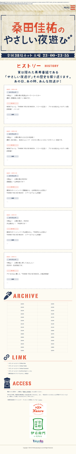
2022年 (22, 310)
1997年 (52, 350)
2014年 (22, 324)
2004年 (22, 340)
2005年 (52, 337)
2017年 (52, 317)
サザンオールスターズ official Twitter (17, 366)
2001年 (52, 344)
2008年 (22, 334)
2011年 (52, 327)
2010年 (22, 330)
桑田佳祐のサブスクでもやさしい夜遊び (18, 373)
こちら (40, 399)
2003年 (52, 340)
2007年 (52, 334)
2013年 (52, 324)
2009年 (52, 330)
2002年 (22, 344)
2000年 (22, 347)
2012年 (22, 327)
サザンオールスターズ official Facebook (18, 368)
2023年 (52, 307)
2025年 (52, 304)
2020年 (22, 314)
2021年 (52, 310)
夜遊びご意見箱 (27, 391)
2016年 (22, 320)
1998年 (22, 350)
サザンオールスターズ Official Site (17, 363)
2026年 (22, 304)
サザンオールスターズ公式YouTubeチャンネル (20, 371)
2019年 (52, 314)
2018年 (22, 317)
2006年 (22, 337)
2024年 (22, 307)
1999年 (52, 347)
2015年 (52, 320)
